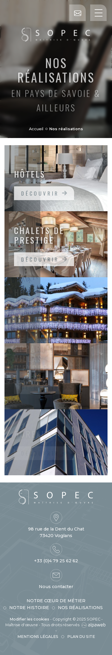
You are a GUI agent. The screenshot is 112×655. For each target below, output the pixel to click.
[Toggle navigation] (98, 13)
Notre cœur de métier (56, 600)
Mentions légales (37, 636)
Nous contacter (56, 586)
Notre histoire (29, 607)
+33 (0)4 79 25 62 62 (56, 560)
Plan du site (81, 636)
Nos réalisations (80, 607)
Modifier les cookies (29, 619)
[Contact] (77, 13)
